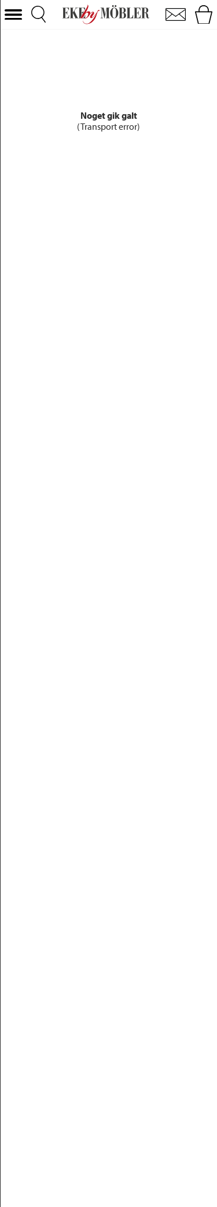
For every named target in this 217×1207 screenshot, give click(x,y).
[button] (13, 14)
